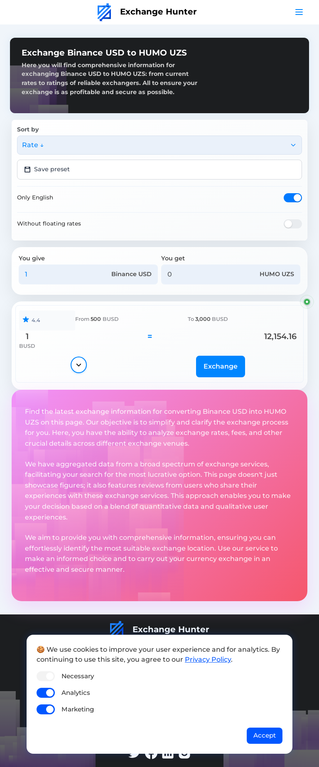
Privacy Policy (208, 659)
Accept (264, 735)
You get (173, 258)
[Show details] (79, 365)
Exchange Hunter (147, 12)
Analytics (75, 693)
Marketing (77, 709)
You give (32, 258)
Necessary (77, 676)
